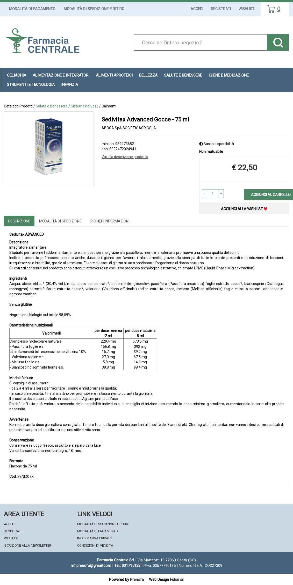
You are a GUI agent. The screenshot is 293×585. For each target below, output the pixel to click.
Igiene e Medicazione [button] (229, 75)
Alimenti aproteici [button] (114, 75)
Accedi (197, 9)
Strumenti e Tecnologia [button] (31, 84)
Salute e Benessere (52, 106)
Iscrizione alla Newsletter (27, 545)
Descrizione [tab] (19, 221)
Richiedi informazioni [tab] (109, 221)
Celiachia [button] (16, 75)
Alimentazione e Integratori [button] (61, 75)
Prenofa (137, 579)
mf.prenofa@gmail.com (91, 565)
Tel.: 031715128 (127, 565)
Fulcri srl (177, 579)
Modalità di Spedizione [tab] (60, 221)
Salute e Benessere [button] (183, 75)
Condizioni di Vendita (95, 545)
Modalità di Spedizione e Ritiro (94, 8)
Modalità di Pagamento (32, 8)
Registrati (221, 9)
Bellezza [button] (148, 75)
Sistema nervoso (84, 106)
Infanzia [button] (69, 84)
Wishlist (246, 9)
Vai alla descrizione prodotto (125, 157)
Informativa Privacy (94, 538)
